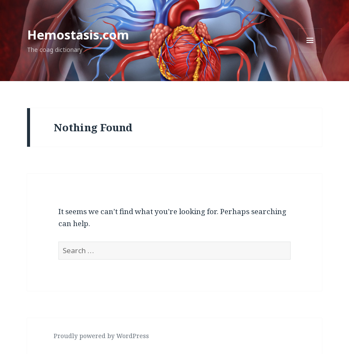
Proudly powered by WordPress (101, 336)
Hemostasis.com (78, 34)
